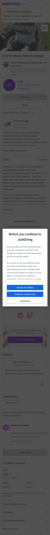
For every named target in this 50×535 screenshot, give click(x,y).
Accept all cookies (25, 287)
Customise (25, 301)
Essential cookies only (25, 294)
